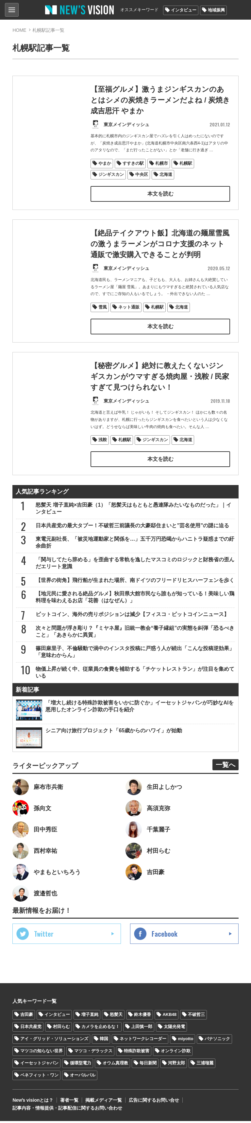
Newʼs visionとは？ (32, 1102)
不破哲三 (196, 1016)
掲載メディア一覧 (103, 1102)
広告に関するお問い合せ (154, 1102)
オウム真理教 (115, 1065)
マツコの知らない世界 (41, 1053)
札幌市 (161, 163)
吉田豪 (26, 1016)
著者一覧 (69, 1102)
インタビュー (183, 10)
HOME (19, 30)
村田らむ (61, 1028)
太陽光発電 (174, 1028)
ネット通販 (129, 318)
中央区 (141, 174)
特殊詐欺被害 (136, 1053)
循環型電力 (80, 1065)
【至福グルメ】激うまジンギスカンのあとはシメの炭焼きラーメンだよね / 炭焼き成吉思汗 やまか (157, 100)
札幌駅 (185, 163)
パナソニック (217, 1041)
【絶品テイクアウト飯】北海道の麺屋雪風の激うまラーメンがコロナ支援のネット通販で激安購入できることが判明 (160, 256)
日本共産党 (31, 1028)
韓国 (104, 1041)
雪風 (102, 318)
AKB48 (169, 1016)
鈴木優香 (142, 1016)
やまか (104, 163)
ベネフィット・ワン (39, 1077)
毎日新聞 (148, 1065)
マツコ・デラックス (93, 1053)
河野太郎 (176, 1065)
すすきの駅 (133, 163)
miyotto (185, 1041)
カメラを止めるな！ (100, 1028)
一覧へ (225, 767)
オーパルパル (82, 1077)
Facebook (164, 936)
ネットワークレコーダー (143, 1041)
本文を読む (160, 194)
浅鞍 (102, 452)
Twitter (44, 936)
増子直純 (89, 1016)
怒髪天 (116, 1016)
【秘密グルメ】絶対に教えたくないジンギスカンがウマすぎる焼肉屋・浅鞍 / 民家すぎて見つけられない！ (160, 389)
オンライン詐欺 (176, 1053)
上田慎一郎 (141, 1028)
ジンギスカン (111, 174)
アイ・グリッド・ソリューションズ (54, 1041)
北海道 (165, 174)
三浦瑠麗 (204, 1065)
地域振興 (216, 10)
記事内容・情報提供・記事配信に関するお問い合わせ (67, 1110)
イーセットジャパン (39, 1065)
